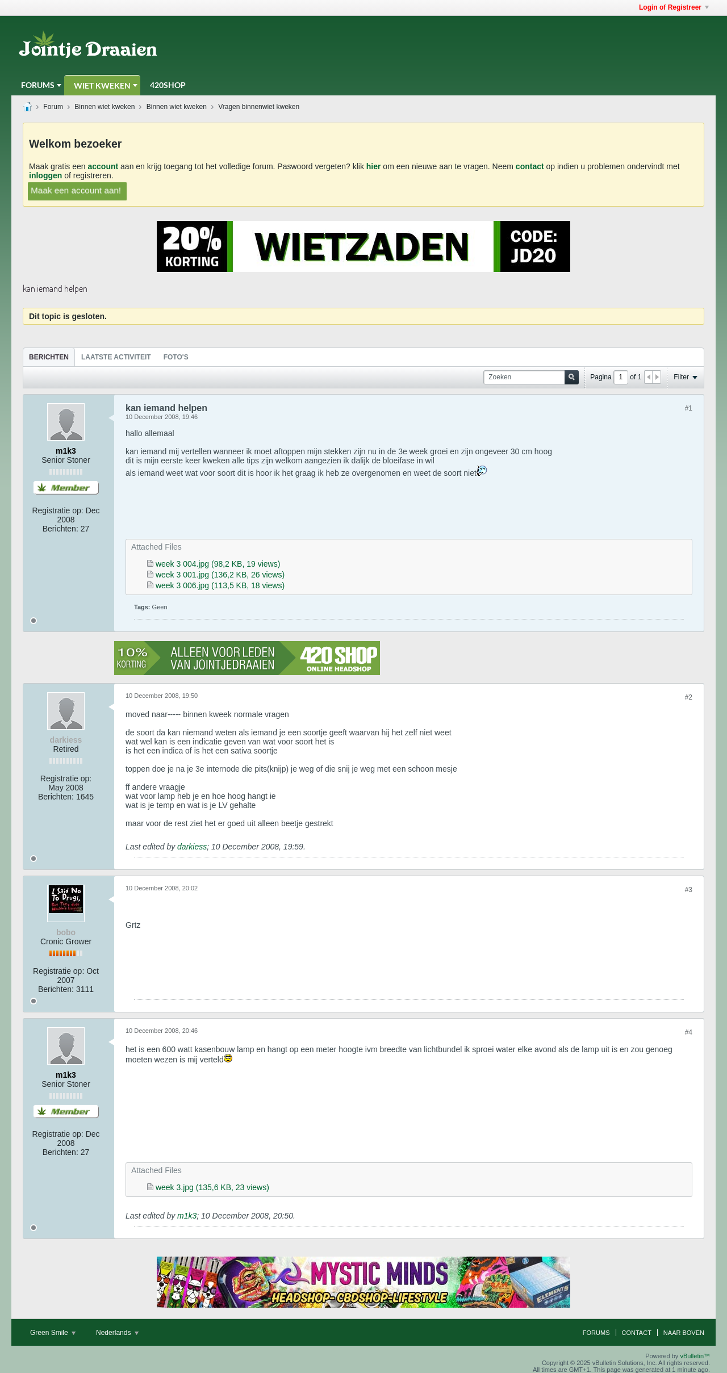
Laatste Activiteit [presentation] (116, 357)
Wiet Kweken (102, 85)
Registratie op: (57, 510)
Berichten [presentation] (49, 357)
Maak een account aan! (76, 190)
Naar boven (683, 1332)
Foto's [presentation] (176, 357)
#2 (688, 697)
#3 (688, 890)
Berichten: (60, 528)
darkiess (192, 846)
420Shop (168, 85)
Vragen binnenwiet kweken (258, 107)
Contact (636, 1332)
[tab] (49, 357)
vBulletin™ (695, 1356)
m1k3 (187, 1215)
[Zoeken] (531, 377)
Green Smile (53, 1333)
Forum (53, 107)
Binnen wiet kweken (104, 107)
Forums (38, 85)
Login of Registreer (674, 7)
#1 (688, 408)
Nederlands (117, 1333)
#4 (688, 1032)
